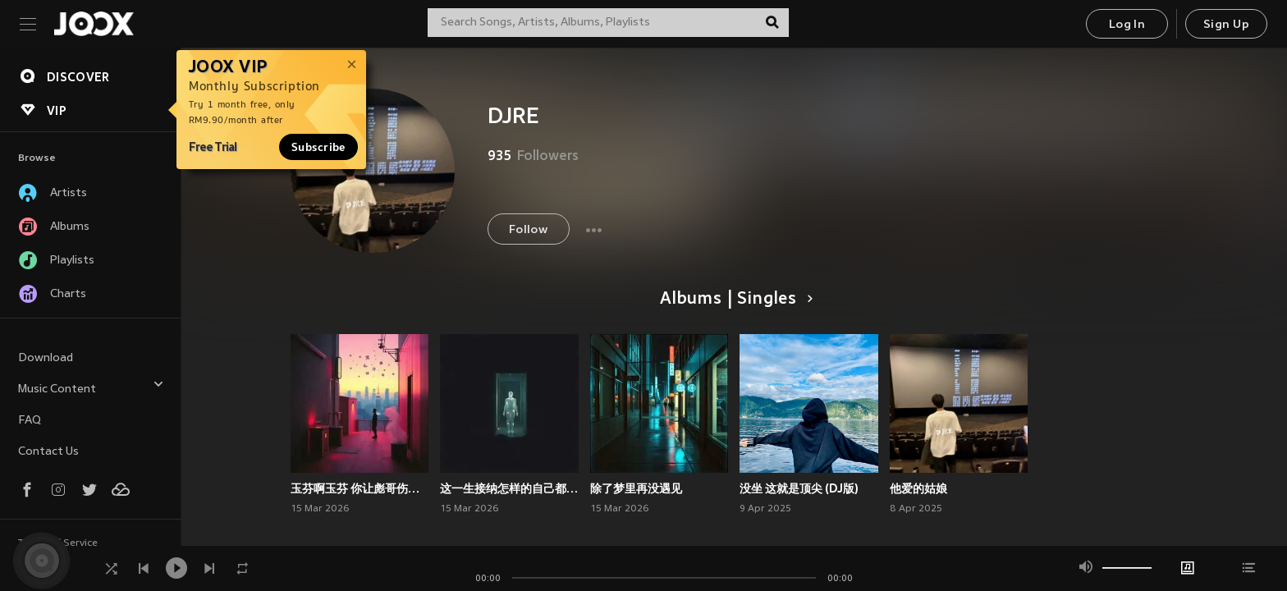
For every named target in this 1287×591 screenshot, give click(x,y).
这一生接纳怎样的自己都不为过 (509, 488)
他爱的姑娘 (918, 488)
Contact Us (48, 452)
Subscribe (318, 146)
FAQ (29, 421)
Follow (528, 230)
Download (45, 358)
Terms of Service (58, 543)
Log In (1127, 25)
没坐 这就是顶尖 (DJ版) (799, 488)
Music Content (91, 387)
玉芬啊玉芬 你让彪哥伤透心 (360, 488)
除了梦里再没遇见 (636, 488)
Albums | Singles (734, 300)
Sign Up (1226, 25)
